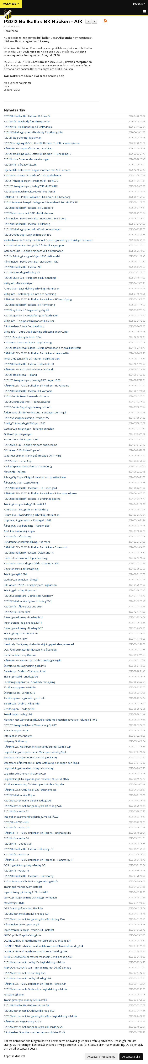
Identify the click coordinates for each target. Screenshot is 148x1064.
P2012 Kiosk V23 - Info (16, 822)
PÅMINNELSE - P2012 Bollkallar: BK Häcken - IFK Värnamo (36, 385)
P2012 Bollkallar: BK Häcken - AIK (43, 21)
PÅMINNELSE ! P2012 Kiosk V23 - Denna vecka (30, 789)
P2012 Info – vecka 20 (16, 838)
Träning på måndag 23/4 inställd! (23, 886)
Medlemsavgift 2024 (15, 639)
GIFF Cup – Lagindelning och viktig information (30, 897)
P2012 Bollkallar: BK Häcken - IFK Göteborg (28, 207)
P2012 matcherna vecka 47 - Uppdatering (27, 342)
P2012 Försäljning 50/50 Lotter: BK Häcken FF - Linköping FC (37, 154)
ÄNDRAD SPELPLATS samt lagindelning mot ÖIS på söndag (37, 967)
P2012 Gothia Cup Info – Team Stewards (27, 401)
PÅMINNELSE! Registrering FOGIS (23, 1021)
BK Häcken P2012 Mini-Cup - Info (22, 450)
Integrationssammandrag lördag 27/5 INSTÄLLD (31, 816)
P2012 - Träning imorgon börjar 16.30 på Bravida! (32, 256)
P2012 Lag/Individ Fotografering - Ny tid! (27, 310)
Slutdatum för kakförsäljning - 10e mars (27, 542)
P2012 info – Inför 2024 (17, 612)
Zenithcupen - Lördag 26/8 (19, 709)
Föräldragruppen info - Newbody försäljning (29, 682)
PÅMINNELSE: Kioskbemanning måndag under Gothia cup (37, 746)
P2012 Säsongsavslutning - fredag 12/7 (26, 418)
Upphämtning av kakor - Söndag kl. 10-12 (27, 520)
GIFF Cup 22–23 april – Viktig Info (22, 935)
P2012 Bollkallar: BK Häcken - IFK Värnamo (28, 391)
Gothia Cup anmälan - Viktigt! (20, 579)
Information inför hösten (18, 736)
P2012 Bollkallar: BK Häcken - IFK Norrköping (29, 304)
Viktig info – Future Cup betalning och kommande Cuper (36, 331)
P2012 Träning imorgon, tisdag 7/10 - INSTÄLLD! (31, 186)
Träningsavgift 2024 (15, 574)
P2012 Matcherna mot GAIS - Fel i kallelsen (28, 213)
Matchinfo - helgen (15, 471)
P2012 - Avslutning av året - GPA (22, 337)
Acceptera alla (131, 1056)
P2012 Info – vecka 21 (16, 827)
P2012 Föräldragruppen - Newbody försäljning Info (33, 132)
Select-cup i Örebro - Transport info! (24, 671)
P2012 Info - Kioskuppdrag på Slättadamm (28, 127)
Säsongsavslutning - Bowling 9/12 (23, 617)
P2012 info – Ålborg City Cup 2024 (23, 606)
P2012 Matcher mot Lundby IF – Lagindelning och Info (34, 962)
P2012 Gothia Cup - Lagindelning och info (27, 234)
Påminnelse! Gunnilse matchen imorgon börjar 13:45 (34, 1032)
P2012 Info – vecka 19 (16, 854)
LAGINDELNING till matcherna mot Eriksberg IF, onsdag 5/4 (37, 940)
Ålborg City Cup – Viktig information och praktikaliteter (35, 477)
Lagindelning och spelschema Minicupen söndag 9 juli (35, 752)
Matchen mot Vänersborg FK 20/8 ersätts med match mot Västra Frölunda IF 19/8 (50, 719)
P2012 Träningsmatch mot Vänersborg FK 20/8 (30, 725)
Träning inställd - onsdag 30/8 (21, 676)
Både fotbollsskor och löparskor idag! (26, 558)
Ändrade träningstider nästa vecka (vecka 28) (30, 757)
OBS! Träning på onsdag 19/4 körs (23, 908)
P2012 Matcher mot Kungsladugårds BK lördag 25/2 (33, 1027)
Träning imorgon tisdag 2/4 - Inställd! (25, 504)
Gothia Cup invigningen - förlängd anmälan (29, 428)
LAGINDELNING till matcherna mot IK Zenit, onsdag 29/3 (35, 951)
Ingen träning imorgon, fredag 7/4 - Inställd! (29, 930)
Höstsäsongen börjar (16, 730)
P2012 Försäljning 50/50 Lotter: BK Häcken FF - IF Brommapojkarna (42, 143)
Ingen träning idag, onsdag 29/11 (23, 622)
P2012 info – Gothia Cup (18, 461)
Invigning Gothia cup (16, 741)
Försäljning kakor (14, 994)
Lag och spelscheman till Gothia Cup (25, 773)
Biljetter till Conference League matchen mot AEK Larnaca (37, 170)
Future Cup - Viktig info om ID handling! (26, 509)
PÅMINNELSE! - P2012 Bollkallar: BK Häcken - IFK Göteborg (37, 197)
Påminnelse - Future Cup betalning (24, 326)
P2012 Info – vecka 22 (16, 811)
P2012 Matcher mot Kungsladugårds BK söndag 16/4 (34, 919)
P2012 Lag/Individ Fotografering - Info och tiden (31, 315)
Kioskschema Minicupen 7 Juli (21, 439)
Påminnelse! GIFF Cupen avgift (21, 924)
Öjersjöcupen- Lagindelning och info (25, 666)
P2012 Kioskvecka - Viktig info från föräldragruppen (34, 245)
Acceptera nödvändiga (101, 1056)
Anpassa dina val (14, 1056)
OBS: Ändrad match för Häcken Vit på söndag (30, 649)
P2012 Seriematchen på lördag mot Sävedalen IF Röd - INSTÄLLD (41, 202)
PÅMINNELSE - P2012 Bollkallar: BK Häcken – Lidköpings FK (37, 833)
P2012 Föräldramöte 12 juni (19, 795)
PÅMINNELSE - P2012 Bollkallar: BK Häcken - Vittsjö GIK (35, 983)
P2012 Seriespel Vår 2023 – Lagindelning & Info (31, 881)
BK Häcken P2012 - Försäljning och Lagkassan (30, 585)
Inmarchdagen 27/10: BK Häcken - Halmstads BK (32, 358)
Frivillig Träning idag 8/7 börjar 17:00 (24, 423)
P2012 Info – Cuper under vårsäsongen (27, 159)
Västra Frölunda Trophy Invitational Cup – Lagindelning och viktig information (48, 240)
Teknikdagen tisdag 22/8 (18, 714)
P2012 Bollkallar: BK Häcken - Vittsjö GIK (27, 1005)
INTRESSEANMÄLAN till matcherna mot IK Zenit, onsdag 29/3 (38, 957)
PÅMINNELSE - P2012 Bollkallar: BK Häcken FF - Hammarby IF (38, 860)
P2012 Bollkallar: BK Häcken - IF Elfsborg (27, 224)
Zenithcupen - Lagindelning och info (24, 698)
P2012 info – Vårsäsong (17, 536)
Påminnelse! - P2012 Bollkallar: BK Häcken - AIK (31, 261)
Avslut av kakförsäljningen (19, 531)
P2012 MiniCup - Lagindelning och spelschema (30, 445)
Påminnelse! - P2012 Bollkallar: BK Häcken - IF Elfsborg (35, 218)
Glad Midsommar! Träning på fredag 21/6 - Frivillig (32, 455)
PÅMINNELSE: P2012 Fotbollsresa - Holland (28, 369)
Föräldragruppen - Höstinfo (20, 687)
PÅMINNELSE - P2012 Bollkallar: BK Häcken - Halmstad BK (36, 353)
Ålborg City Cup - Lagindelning (21, 482)
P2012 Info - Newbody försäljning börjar (27, 121)
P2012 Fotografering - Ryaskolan (22, 137)
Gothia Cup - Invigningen (18, 434)
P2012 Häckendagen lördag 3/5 (22, 272)
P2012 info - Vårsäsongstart (20, 164)
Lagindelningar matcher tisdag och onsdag (28, 768)
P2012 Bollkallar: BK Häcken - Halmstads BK (29, 364)
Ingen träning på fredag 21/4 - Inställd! (26, 892)
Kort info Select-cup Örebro (20, 655)
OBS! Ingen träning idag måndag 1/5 (24, 865)
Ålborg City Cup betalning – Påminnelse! (27, 525)
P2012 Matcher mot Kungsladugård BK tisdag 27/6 (32, 806)
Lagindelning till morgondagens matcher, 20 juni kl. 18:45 (36, 779)
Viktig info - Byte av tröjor (18, 283)
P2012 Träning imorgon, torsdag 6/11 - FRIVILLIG (31, 180)
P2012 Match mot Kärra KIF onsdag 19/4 (27, 913)
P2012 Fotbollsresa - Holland (20, 374)
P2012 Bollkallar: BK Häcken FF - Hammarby (29, 876)
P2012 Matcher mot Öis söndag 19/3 (24, 973)
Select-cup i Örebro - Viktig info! (22, 703)
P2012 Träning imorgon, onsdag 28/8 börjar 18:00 (32, 380)
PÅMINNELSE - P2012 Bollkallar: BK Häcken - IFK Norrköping (37, 299)
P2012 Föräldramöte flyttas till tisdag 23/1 (27, 601)
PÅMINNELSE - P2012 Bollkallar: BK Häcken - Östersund (35, 547)
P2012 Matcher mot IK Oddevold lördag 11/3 (29, 1010)
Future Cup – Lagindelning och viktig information (32, 288)
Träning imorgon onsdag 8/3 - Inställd (25, 1000)
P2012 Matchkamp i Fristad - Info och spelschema (32, 175)
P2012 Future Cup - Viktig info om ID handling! (30, 277)
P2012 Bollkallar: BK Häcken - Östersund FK (29, 552)
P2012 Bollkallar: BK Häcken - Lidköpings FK (29, 849)
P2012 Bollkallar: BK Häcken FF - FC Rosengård (30, 488)
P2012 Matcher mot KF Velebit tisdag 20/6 (27, 800)
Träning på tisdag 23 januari (20, 590)
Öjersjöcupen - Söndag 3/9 (19, 692)
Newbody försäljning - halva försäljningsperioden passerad (39, 644)
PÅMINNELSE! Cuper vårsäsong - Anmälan (28, 148)
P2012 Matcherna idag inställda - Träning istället (31, 563)
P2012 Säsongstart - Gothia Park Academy (28, 595)
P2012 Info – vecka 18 (16, 870)
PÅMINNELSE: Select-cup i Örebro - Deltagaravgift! (32, 660)
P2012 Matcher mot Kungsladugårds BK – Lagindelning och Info (40, 1016)
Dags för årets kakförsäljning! (21, 568)
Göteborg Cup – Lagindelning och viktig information (33, 251)
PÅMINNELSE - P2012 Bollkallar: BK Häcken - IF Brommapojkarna (40, 493)
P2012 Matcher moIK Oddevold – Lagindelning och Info (35, 989)
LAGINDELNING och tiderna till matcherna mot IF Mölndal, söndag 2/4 (43, 946)
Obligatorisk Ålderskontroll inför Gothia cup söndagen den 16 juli (41, 763)
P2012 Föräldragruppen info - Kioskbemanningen (32, 229)
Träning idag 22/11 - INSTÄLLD (21, 633)
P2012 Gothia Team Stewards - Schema (27, 396)
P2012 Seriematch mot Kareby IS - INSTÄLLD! (29, 191)
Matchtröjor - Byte (14, 903)
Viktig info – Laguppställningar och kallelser (29, 321)
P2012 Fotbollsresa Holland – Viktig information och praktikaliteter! (42, 348)
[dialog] (74, 1048)
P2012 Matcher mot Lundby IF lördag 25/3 (27, 978)
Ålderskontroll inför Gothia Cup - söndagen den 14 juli (35, 412)
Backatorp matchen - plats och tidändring (28, 466)
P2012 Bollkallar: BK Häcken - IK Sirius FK (27, 116)
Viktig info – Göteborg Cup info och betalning (30, 294)
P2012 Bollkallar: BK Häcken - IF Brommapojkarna (32, 498)
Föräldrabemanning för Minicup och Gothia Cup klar (34, 784)
